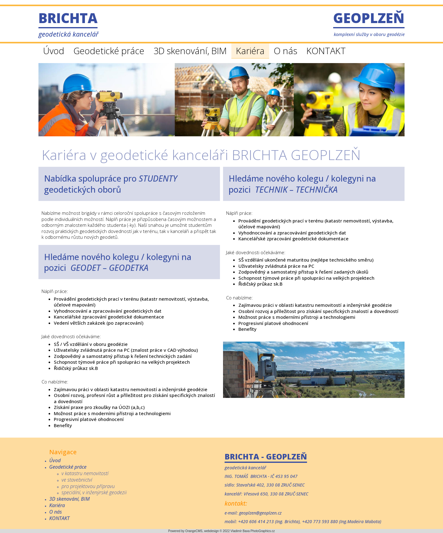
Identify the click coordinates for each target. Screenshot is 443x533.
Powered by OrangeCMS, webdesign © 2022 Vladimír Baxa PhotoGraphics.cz (221, 531)
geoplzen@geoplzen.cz (260, 513)
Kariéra (250, 51)
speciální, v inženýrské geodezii (94, 492)
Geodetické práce (109, 51)
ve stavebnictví (77, 479)
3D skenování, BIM (190, 51)
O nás (285, 51)
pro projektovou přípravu (88, 486)
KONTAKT (326, 51)
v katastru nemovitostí (85, 473)
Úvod (53, 51)
